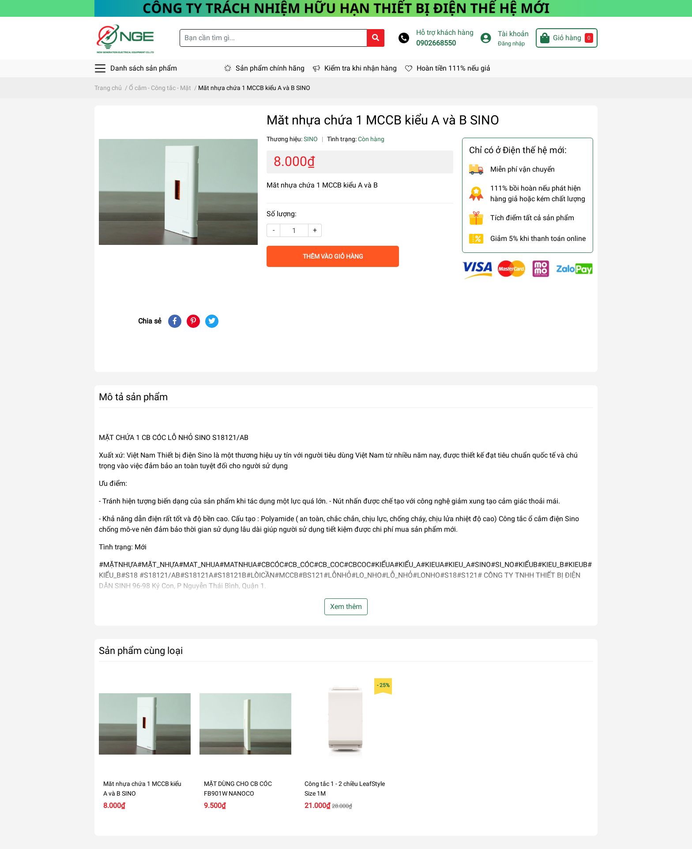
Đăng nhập (511, 43)
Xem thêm (346, 606)
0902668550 (436, 43)
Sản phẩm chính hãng (270, 68)
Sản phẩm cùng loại (141, 650)
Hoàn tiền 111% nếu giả (453, 68)
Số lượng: (282, 214)
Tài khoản (513, 34)
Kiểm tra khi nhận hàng (360, 68)
